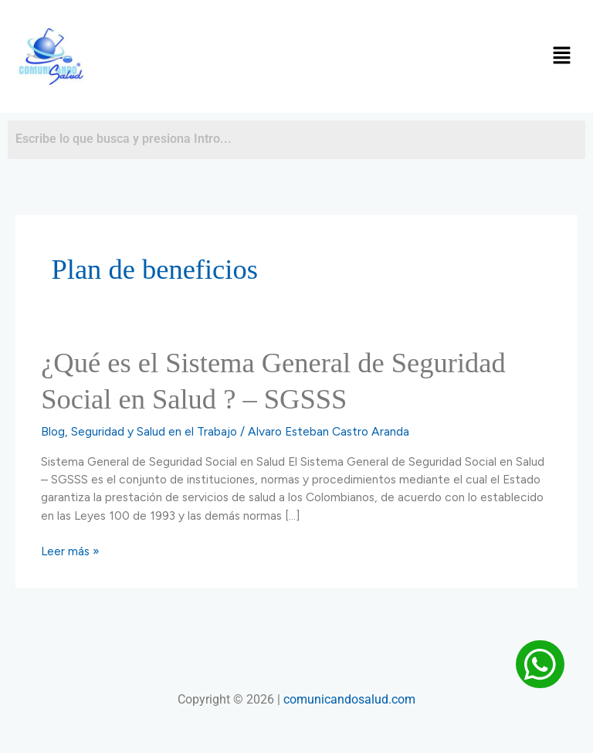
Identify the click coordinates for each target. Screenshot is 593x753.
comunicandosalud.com (349, 700)
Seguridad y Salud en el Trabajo (154, 431)
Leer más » (70, 551)
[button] (562, 56)
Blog (53, 431)
